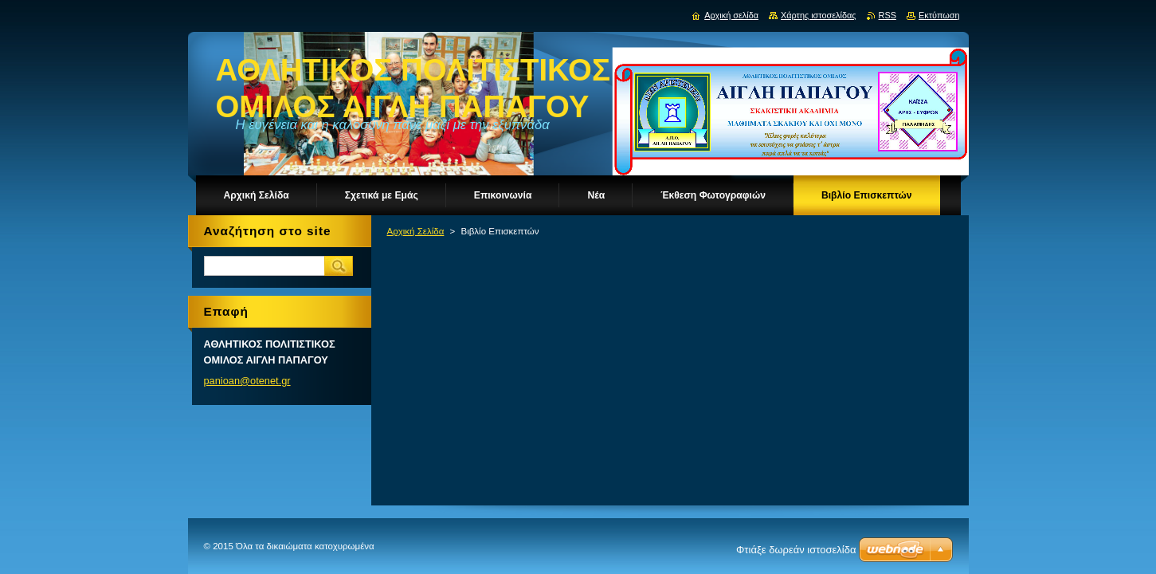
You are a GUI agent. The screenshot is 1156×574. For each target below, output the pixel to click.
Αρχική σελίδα (731, 15)
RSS (887, 15)
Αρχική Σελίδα (416, 231)
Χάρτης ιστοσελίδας (818, 15)
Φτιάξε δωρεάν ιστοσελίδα (796, 550)
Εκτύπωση (939, 15)
